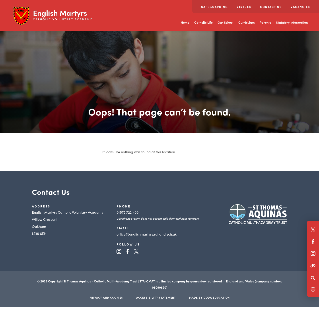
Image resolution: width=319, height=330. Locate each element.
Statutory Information (292, 22)
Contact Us (271, 7)
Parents (265, 22)
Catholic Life (203, 22)
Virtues (244, 7)
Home (185, 22)
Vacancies (300, 7)
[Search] (313, 278)
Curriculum (246, 22)
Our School (225, 22)
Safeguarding (214, 7)
